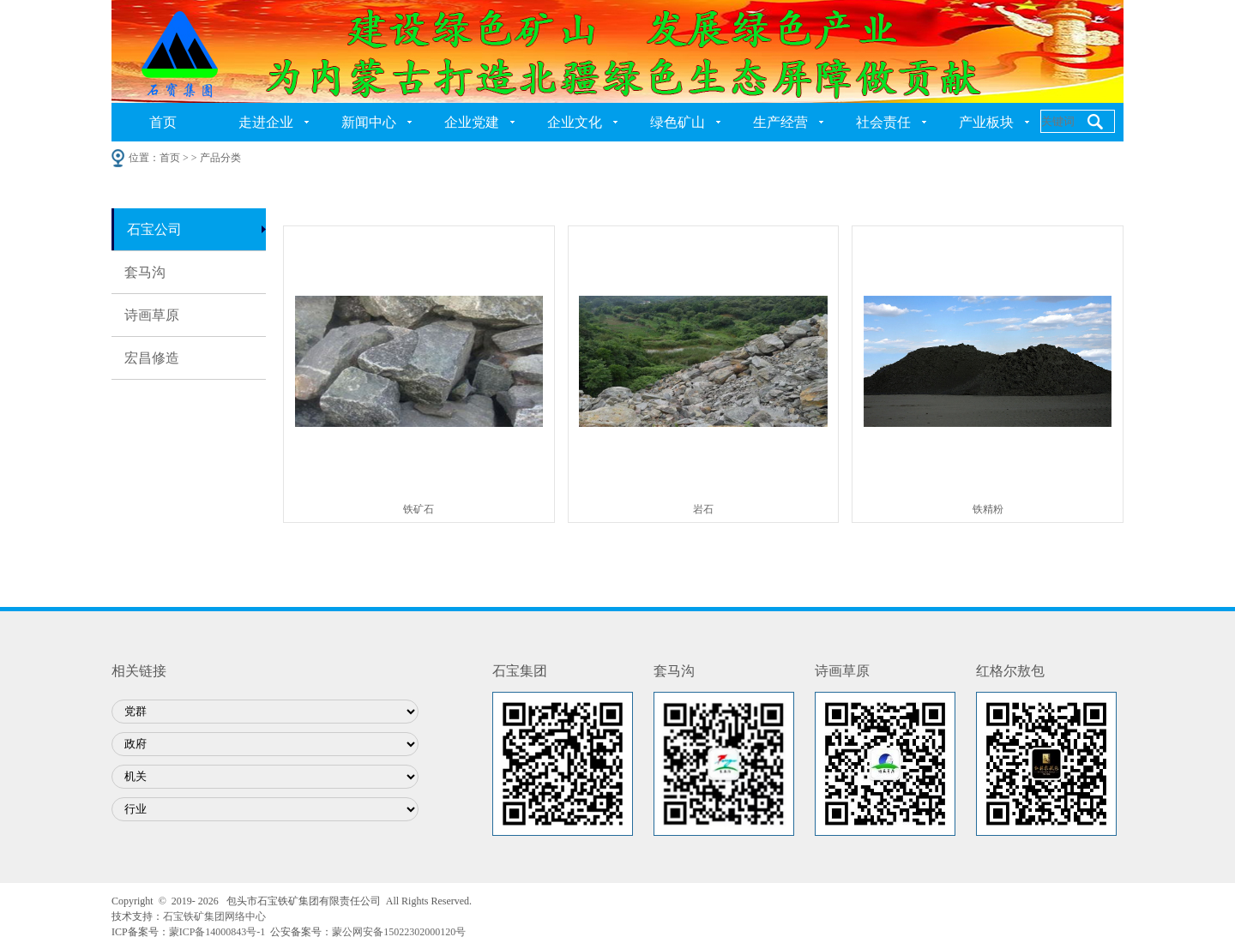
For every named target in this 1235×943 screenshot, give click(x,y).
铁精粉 (988, 509)
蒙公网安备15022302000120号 (399, 932)
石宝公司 (154, 229)
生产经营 (780, 122)
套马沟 (145, 272)
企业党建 (471, 122)
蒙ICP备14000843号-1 (217, 932)
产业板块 (986, 122)
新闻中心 (368, 122)
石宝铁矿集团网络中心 (214, 916)
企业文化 (574, 122)
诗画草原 (151, 315)
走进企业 (265, 122)
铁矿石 (418, 509)
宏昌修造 (151, 358)
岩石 (703, 509)
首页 (163, 122)
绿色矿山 (677, 122)
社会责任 (883, 122)
